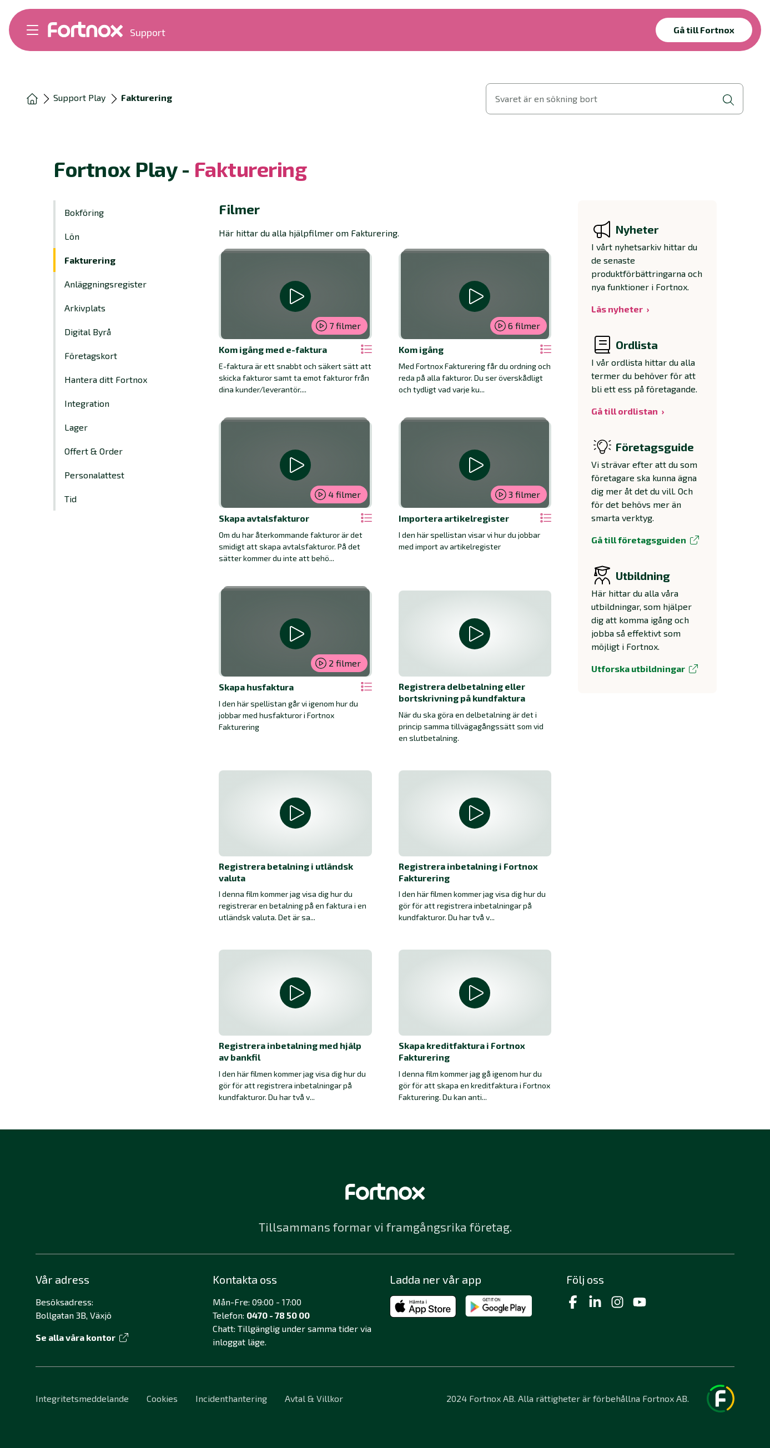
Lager (76, 427)
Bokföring (84, 212)
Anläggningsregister (105, 284)
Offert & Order (93, 451)
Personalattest (94, 475)
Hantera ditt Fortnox (105, 379)
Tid (70, 498)
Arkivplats (84, 307)
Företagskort (90, 355)
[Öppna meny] (32, 30)
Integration (86, 403)
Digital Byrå (87, 331)
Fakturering (89, 260)
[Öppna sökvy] (614, 98)
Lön (71, 236)
